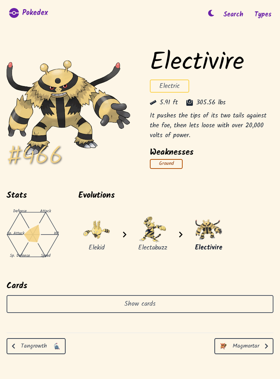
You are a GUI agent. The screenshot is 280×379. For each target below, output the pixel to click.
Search (233, 14)
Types (262, 14)
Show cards (140, 304)
